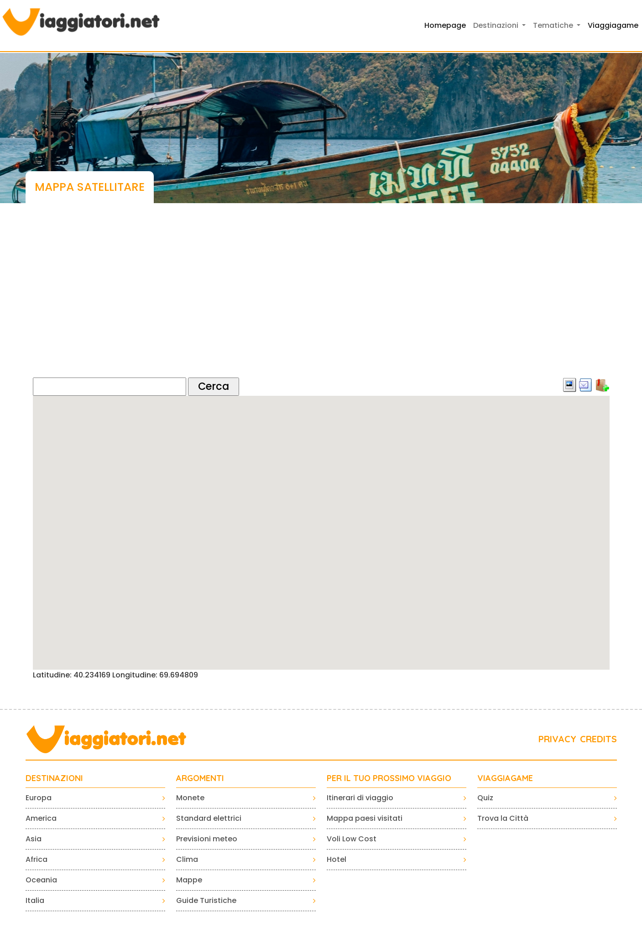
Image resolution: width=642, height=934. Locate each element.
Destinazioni (54, 778)
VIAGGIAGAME (505, 778)
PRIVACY (557, 739)
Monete (190, 797)
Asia (34, 839)
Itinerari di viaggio (360, 797)
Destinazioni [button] (496, 25)
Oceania (41, 880)
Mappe (189, 880)
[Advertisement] (321, 299)
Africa (36, 859)
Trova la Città (502, 818)
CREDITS (598, 739)
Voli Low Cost (351, 839)
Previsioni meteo (206, 839)
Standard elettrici (208, 818)
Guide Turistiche (206, 900)
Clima (187, 859)
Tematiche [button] (554, 25)
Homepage (445, 25)
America (41, 818)
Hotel (336, 859)
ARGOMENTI (200, 778)
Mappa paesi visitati (364, 818)
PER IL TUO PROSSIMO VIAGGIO (389, 778)
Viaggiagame (613, 25)
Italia (35, 900)
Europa (39, 797)
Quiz (485, 797)
